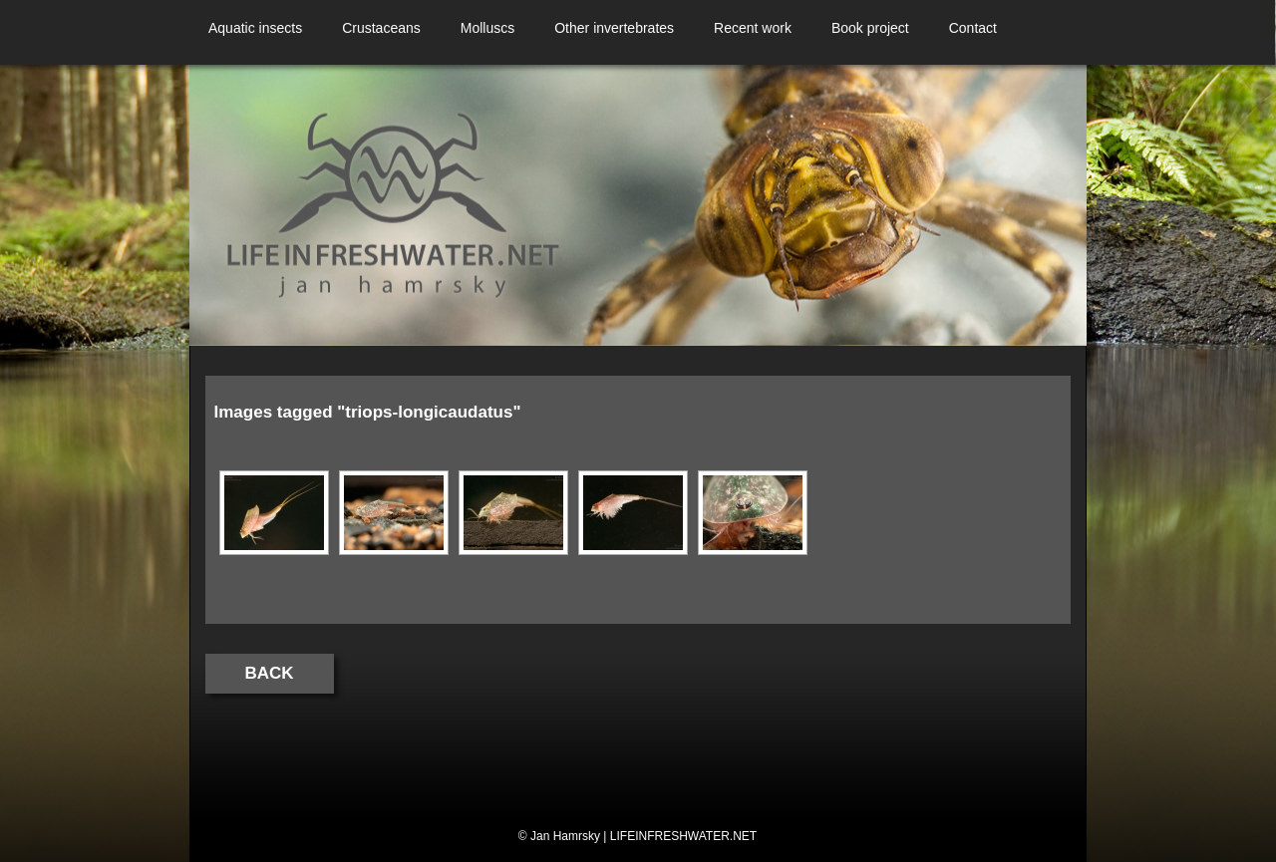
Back (269, 673)
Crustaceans (381, 28)
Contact (973, 28)
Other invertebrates (614, 28)
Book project (870, 28)
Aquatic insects (255, 28)
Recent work (753, 28)
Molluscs (487, 28)
